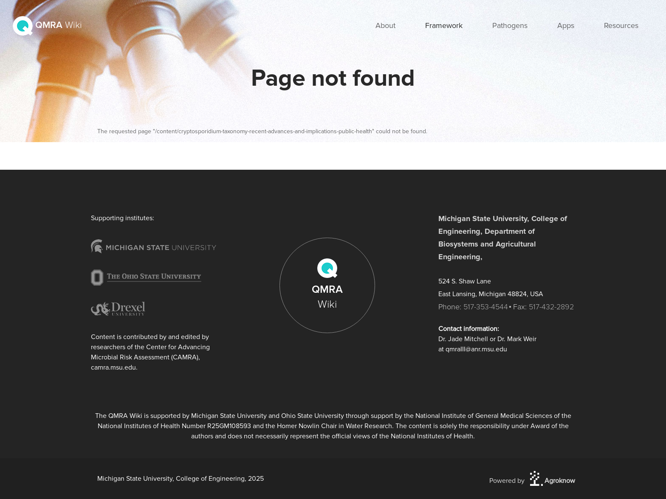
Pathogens (510, 25)
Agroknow (552, 481)
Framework (444, 25)
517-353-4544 (485, 306)
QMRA (47, 25)
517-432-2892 (551, 306)
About (385, 25)
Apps (565, 25)
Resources (621, 25)
